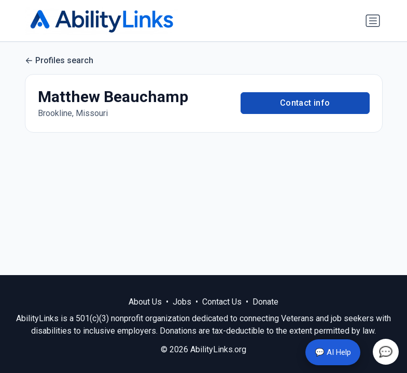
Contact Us (222, 302)
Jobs (182, 302)
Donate (265, 302)
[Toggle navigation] (373, 21)
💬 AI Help (333, 352)
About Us (145, 302)
